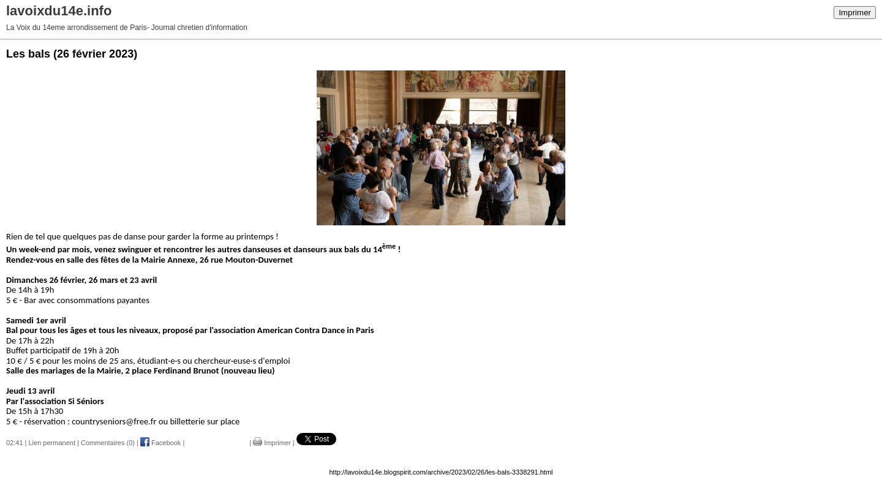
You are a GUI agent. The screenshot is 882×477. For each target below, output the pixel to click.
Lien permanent (52, 442)
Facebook (160, 442)
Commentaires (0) (108, 442)
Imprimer (855, 12)
